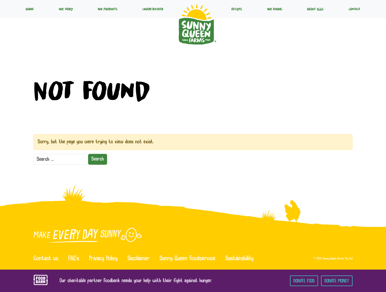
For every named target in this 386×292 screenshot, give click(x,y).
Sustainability (239, 259)
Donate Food (304, 281)
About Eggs (315, 9)
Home (30, 9)
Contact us (45, 259)
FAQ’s (73, 259)
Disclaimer (139, 259)
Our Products (107, 9)
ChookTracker (152, 9)
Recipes (236, 9)
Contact (354, 9)
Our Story (66, 9)
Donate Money (336, 281)
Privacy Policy (103, 259)
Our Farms (274, 9)
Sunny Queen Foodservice (187, 259)
